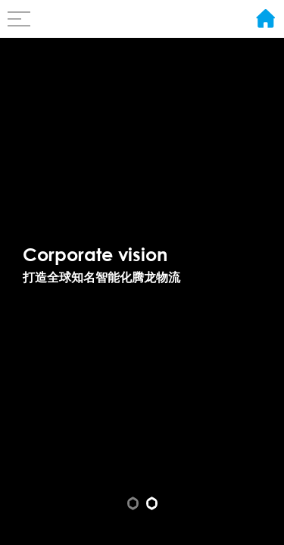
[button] (133, 503)
